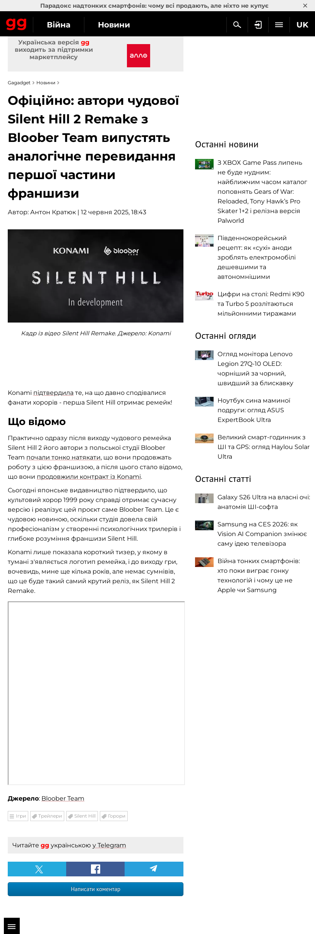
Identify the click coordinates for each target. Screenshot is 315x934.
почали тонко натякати (63, 457)
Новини (114, 24)
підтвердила (53, 392)
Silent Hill (85, 816)
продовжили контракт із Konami (89, 476)
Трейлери (50, 816)
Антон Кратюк (53, 212)
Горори (116, 816)
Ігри (21, 816)
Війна (58, 24)
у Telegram (109, 845)
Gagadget (16, 22)
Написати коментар (95, 889)
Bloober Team (62, 798)
